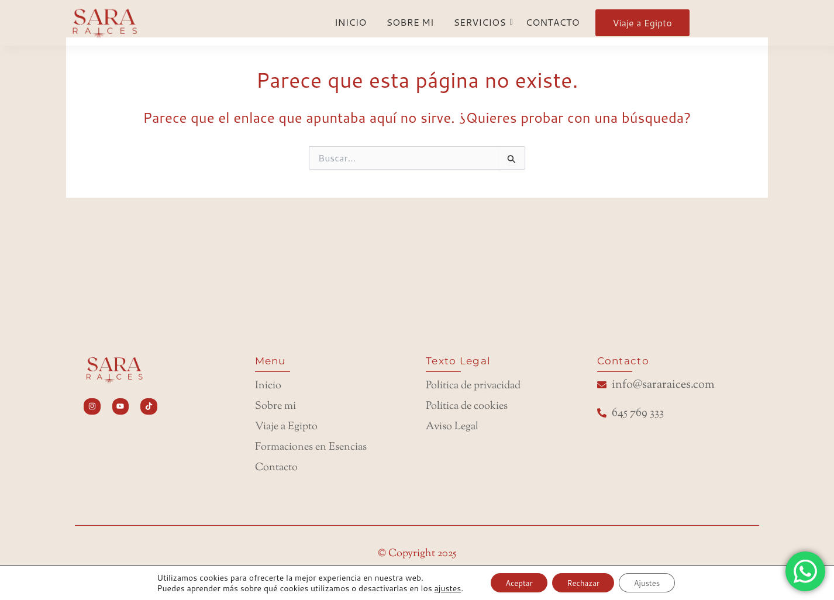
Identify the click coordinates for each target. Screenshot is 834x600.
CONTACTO (553, 22)
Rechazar (583, 582)
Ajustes (654, 582)
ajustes (436, 587)
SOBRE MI (409, 22)
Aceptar (511, 582)
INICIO (351, 22)
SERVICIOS (481, 22)
